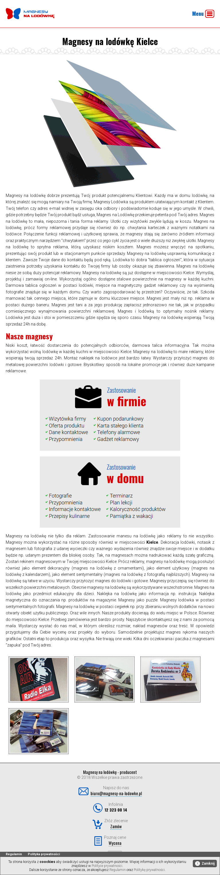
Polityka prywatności (44, 854)
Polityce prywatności (107, 866)
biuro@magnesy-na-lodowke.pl (116, 793)
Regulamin (14, 854)
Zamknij (205, 863)
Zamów (116, 826)
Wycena (115, 843)
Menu (203, 14)
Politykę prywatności (149, 870)
